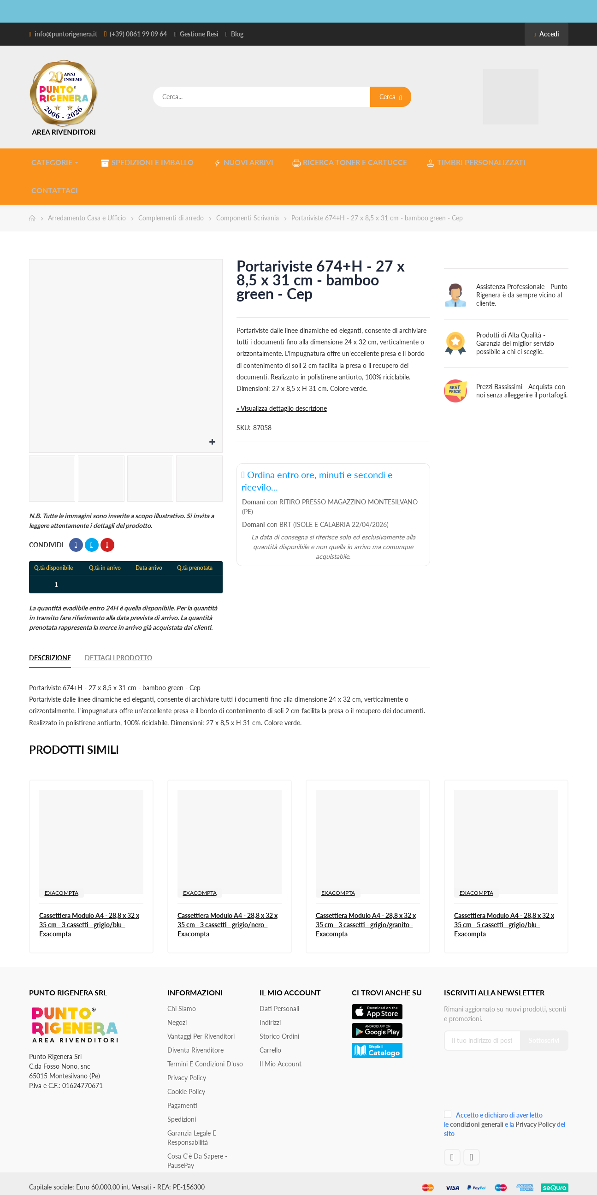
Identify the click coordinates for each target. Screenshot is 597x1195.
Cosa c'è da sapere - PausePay (197, 1154)
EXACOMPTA (61, 886)
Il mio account (280, 1057)
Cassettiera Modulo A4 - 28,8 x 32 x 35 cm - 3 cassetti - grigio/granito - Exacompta (366, 918)
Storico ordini (279, 1030)
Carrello (270, 1043)
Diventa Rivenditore (195, 1043)
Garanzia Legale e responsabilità (191, 1131)
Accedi (546, 34)
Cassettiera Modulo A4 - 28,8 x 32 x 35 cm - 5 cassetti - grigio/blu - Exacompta (504, 918)
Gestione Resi (199, 34)
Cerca (390, 97)
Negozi (177, 1016)
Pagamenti (182, 1099)
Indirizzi (270, 1016)
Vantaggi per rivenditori (201, 1030)
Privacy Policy (186, 1071)
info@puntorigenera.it (66, 34)
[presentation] (505, 1077)
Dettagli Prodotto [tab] (118, 651)
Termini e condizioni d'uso (205, 1057)
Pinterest (107, 538)
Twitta (92, 538)
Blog (237, 34)
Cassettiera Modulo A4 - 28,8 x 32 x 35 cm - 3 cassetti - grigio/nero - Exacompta (227, 918)
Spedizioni (181, 1113)
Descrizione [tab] (50, 651)
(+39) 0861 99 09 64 (138, 34)
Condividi (76, 538)
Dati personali (279, 1002)
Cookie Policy (186, 1085)
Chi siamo (181, 1002)
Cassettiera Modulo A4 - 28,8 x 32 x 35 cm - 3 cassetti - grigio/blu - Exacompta (89, 918)
